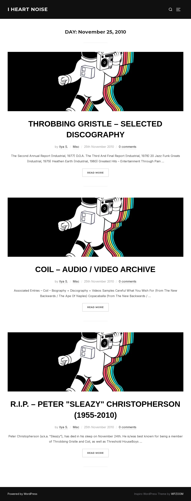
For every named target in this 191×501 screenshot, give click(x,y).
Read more (98, 172)
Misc (76, 147)
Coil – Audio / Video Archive (95, 269)
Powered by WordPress (22, 493)
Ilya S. (63, 147)
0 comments (127, 147)
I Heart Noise (28, 9)
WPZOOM (177, 493)
